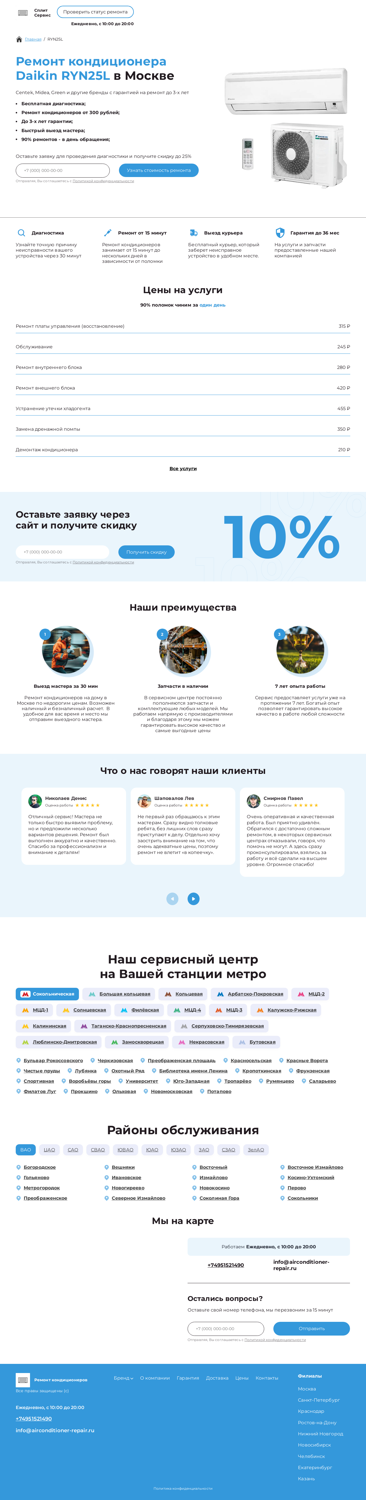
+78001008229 (147, 9)
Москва (307, 1389)
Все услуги (183, 468)
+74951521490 (192, 9)
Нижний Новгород (320, 1434)
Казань (306, 1478)
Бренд (127, 22)
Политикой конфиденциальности (103, 181)
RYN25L (55, 39)
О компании (158, 22)
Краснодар (311, 1411)
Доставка (217, 1378)
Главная (33, 39)
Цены (186, 22)
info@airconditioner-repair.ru (301, 1265)
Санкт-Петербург (319, 1400)
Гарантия (188, 1378)
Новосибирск (314, 1445)
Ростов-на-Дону (317, 1422)
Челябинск (311, 1456)
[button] (194, 899)
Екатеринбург (315, 1467)
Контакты (209, 22)
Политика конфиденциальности (183, 1488)
